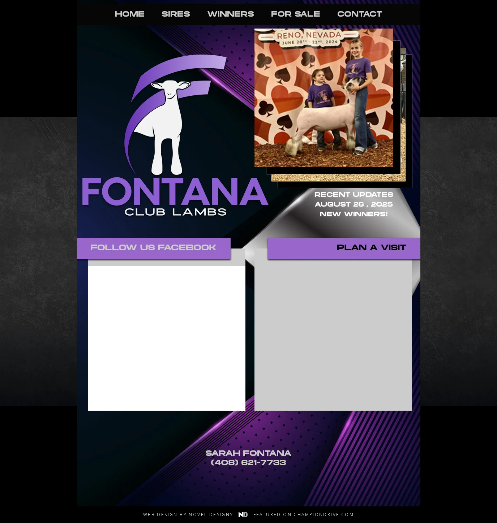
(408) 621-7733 (248, 463)
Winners (230, 14)
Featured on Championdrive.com (303, 514)
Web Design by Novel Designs (197, 514)
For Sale (295, 14)
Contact (359, 14)
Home (130, 14)
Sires (176, 14)
